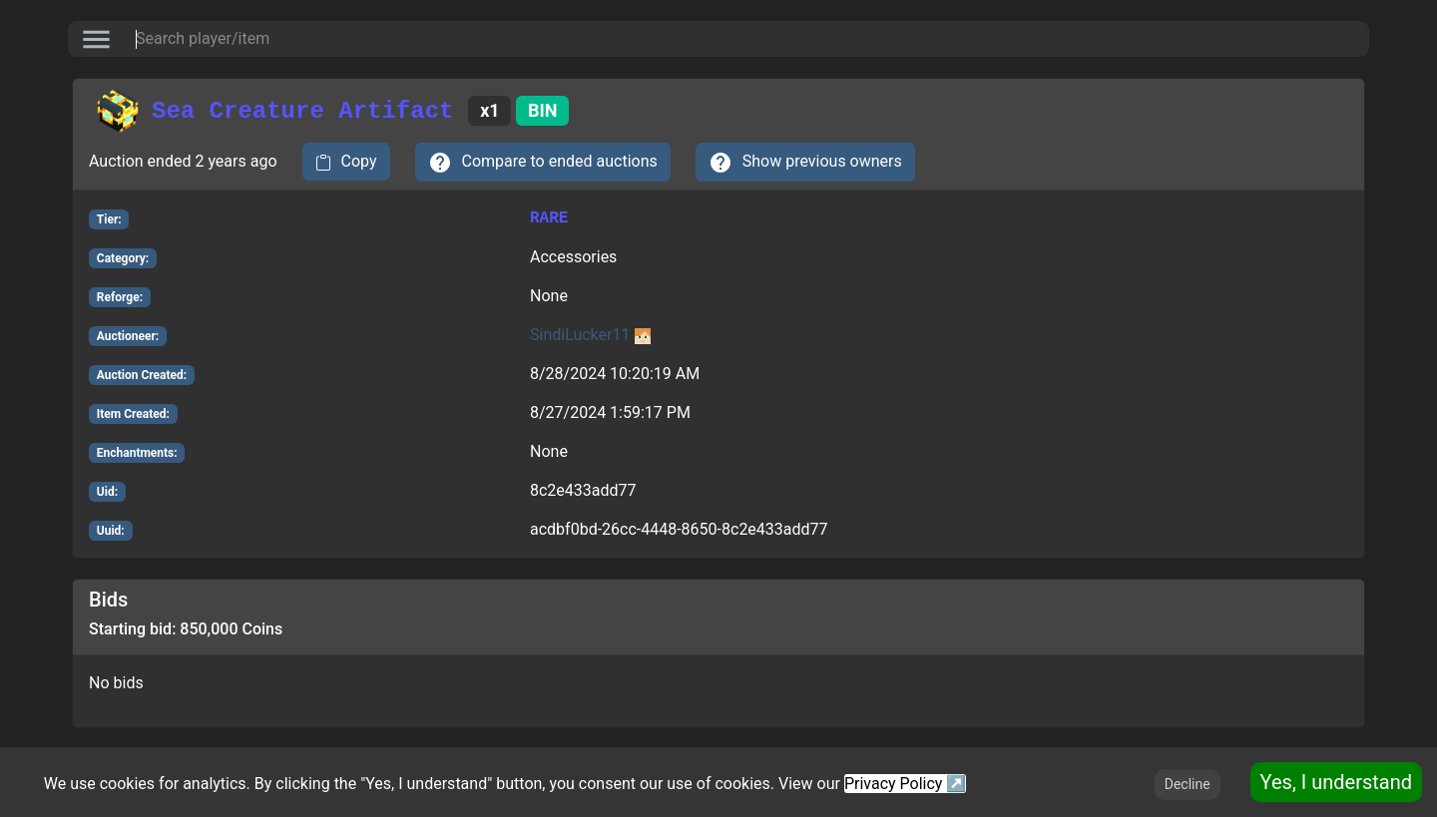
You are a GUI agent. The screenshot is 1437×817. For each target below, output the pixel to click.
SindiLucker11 (590, 334)
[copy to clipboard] (346, 162)
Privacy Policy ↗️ (905, 783)
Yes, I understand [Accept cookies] (1336, 782)
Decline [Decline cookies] (1187, 784)
